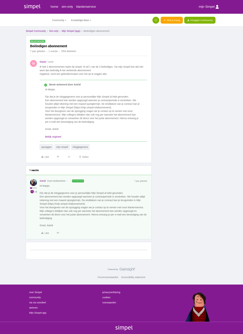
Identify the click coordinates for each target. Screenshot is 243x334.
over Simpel (35, 292)
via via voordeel (37, 302)
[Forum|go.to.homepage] (37, 20)
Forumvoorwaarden (108, 277)
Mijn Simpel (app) (71, 31)
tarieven (33, 307)
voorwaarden (109, 302)
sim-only (67, 6)
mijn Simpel (209, 7)
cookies (106, 297)
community (35, 297)
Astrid (43, 180)
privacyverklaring (111, 292)
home (54, 6)
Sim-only (53, 31)
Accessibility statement (133, 277)
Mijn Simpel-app (37, 312)
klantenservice (86, 6)
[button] (172, 20)
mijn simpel (62, 147)
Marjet (43, 61)
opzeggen (46, 147)
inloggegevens (80, 147)
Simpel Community (36, 31)
